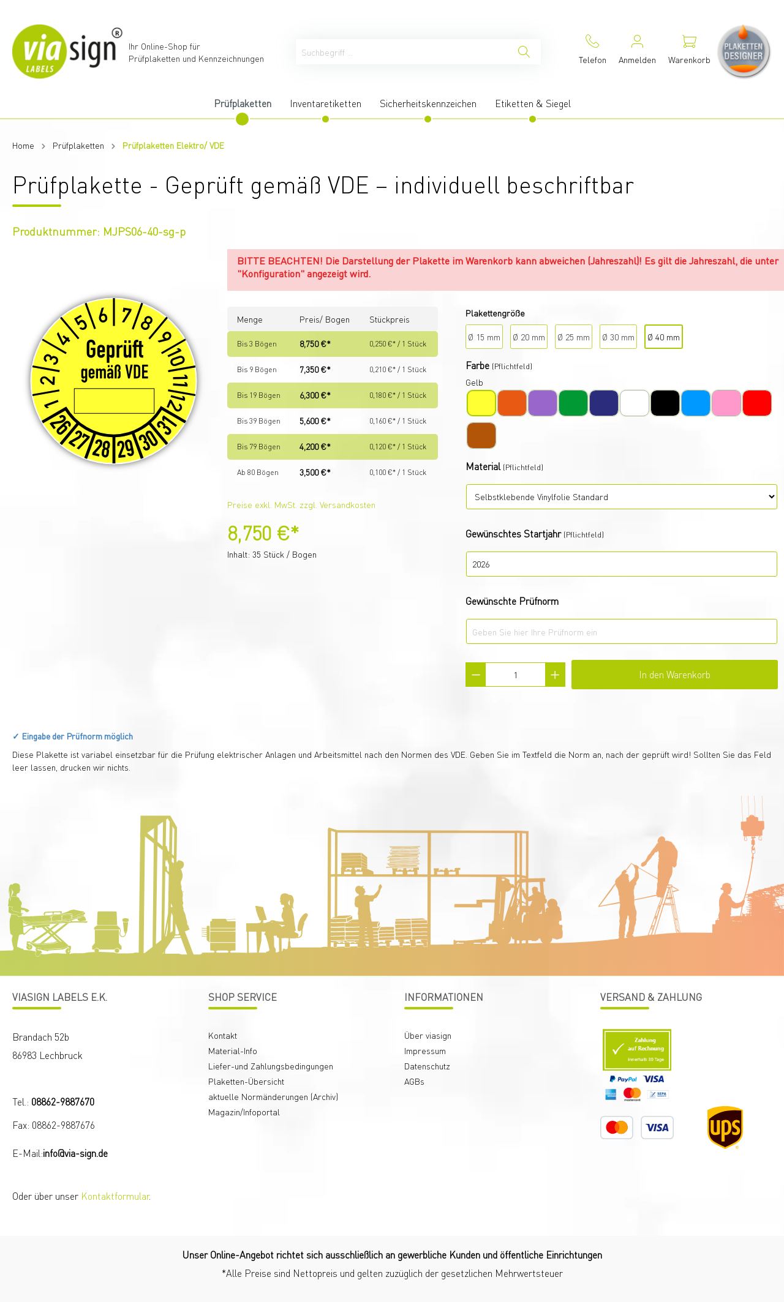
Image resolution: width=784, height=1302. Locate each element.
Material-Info (232, 1050)
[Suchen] (524, 51)
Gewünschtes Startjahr (513, 533)
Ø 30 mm (618, 336)
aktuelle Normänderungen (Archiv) (273, 1096)
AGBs (414, 1081)
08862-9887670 (62, 1101)
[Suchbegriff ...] (402, 51)
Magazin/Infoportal (244, 1111)
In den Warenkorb (674, 674)
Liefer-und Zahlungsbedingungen (270, 1065)
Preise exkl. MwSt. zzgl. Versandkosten (301, 504)
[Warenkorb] (689, 52)
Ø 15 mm (484, 336)
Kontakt (222, 1035)
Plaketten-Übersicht (246, 1081)
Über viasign (427, 1035)
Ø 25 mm (573, 336)
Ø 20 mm (529, 336)
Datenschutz (427, 1065)
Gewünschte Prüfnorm (512, 601)
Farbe (477, 365)
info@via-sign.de (75, 1153)
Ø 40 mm (663, 336)
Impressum (425, 1050)
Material (483, 466)
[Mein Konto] (637, 52)
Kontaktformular (115, 1195)
